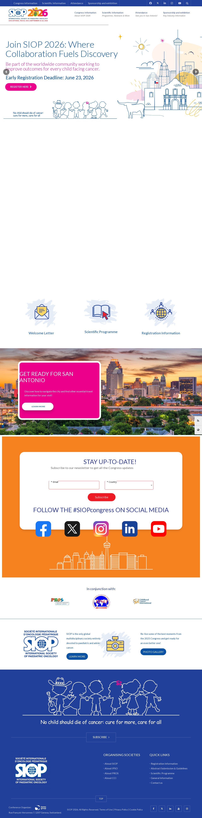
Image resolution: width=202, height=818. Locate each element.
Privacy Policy (121, 809)
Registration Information (117, 333)
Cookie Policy (136, 809)
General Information (162, 777)
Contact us (157, 782)
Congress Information (25, 3)
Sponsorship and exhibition (102, 3)
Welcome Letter (85, 333)
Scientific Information (54, 3)
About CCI (110, 777)
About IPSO (111, 768)
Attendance (77, 3)
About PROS (112, 773)
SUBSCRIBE (101, 737)
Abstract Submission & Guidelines (169, 768)
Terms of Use (106, 809)
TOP (101, 798)
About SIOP (111, 763)
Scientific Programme (162, 773)
